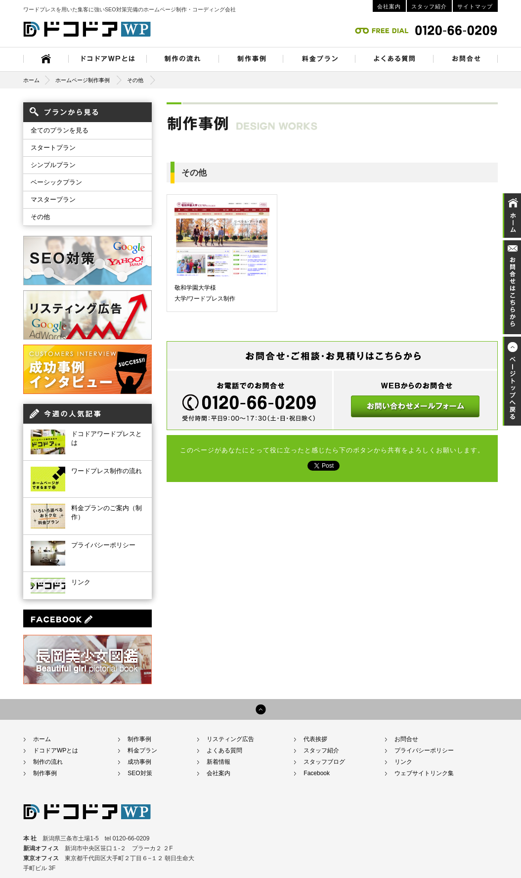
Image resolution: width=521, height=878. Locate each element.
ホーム (36, 80)
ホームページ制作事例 (82, 80)
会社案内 (389, 6)
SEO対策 (140, 773)
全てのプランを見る (59, 130)
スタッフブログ (324, 761)
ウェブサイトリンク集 (424, 773)
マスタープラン (53, 199)
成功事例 (139, 761)
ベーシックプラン (56, 182)
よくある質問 (224, 750)
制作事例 (45, 773)
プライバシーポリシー (103, 545)
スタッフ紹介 (429, 6)
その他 (135, 80)
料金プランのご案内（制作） (106, 512)
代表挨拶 (315, 739)
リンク (80, 582)
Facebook (317, 773)
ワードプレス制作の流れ (106, 471)
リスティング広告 (230, 739)
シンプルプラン (53, 165)
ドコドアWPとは (55, 750)
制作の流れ (48, 761)
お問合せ (406, 739)
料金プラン (142, 750)
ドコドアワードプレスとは (106, 438)
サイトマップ (475, 6)
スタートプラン (53, 147)
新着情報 (218, 761)
